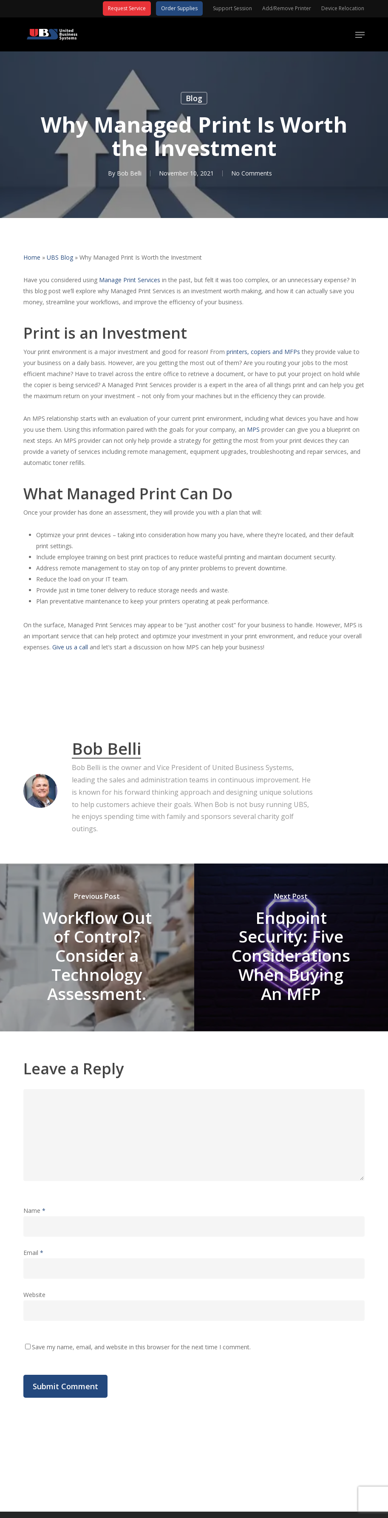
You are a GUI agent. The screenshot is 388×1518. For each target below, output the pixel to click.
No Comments (251, 173)
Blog (194, 98)
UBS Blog (60, 257)
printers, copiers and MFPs (263, 352)
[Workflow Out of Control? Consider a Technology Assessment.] (97, 947)
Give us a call (70, 647)
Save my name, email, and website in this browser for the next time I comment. (141, 1347)
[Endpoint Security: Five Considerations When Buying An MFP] (291, 947)
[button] (360, 35)
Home (31, 257)
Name (34, 1210)
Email (33, 1253)
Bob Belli (129, 173)
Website (34, 1295)
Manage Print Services (129, 280)
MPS (253, 429)
